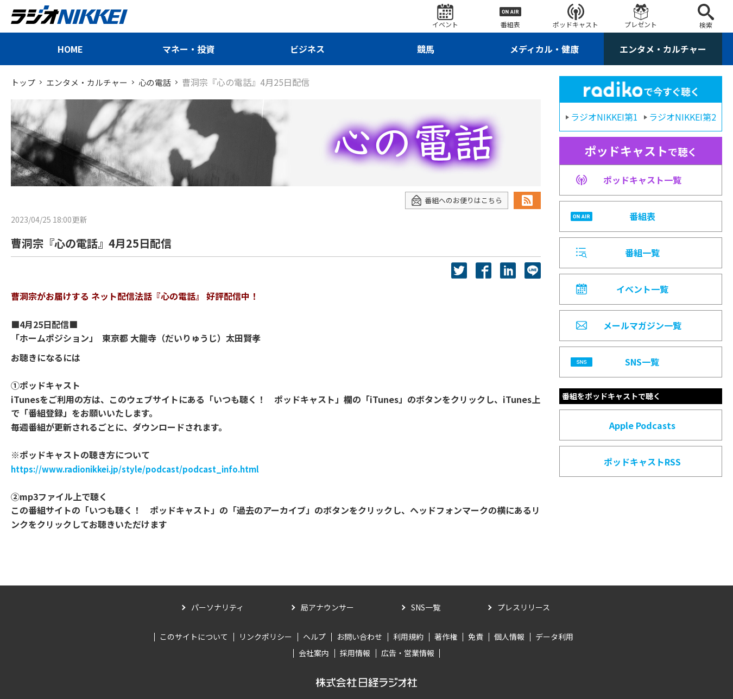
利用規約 (408, 636)
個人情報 (509, 636)
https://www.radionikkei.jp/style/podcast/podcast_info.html (145, 468)
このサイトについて (194, 636)
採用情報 (355, 652)
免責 (475, 636)
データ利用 (554, 636)
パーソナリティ (217, 606)
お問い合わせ (359, 636)
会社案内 (314, 652)
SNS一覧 (425, 606)
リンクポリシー (265, 636)
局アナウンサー (327, 606)
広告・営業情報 (407, 652)
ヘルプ (314, 636)
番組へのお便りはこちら (453, 200)
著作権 (445, 636)
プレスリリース (523, 606)
